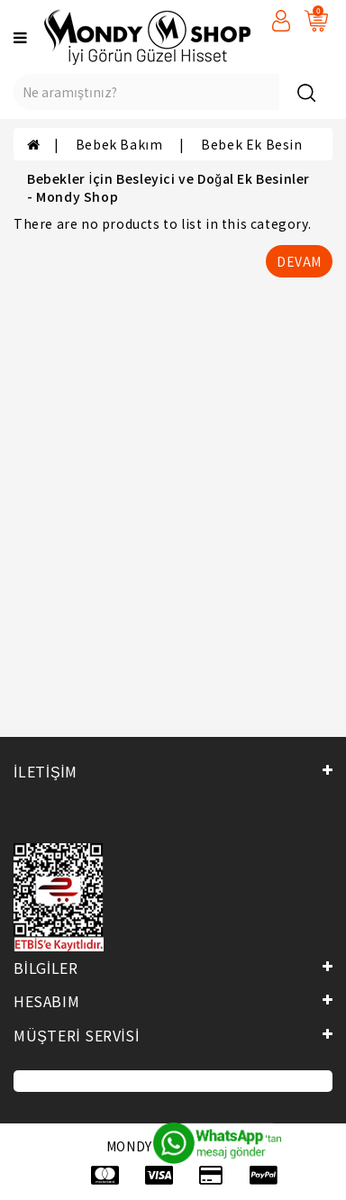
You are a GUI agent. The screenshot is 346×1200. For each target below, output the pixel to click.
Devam (299, 261)
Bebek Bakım (121, 144)
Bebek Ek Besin (251, 144)
